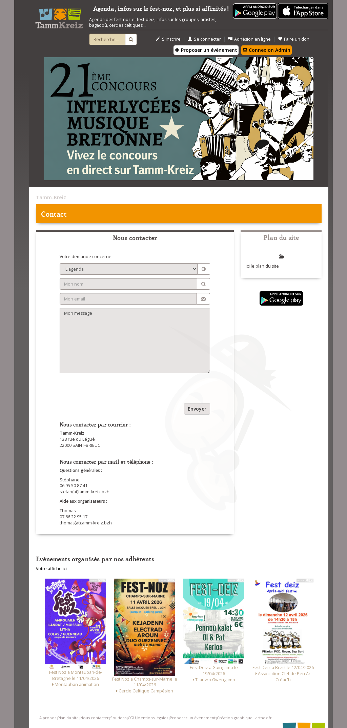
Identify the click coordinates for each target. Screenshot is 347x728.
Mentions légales (152, 717)
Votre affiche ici (51, 568)
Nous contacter (94, 717)
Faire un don (293, 39)
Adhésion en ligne (249, 39)
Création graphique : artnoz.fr (244, 717)
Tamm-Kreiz (51, 197)
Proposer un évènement (206, 50)
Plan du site (68, 717)
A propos (47, 717)
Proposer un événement (193, 717)
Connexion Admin (266, 50)
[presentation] (111, 390)
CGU (132, 717)
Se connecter (204, 39)
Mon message (135, 340)
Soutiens (118, 717)
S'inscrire (168, 39)
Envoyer (197, 408)
